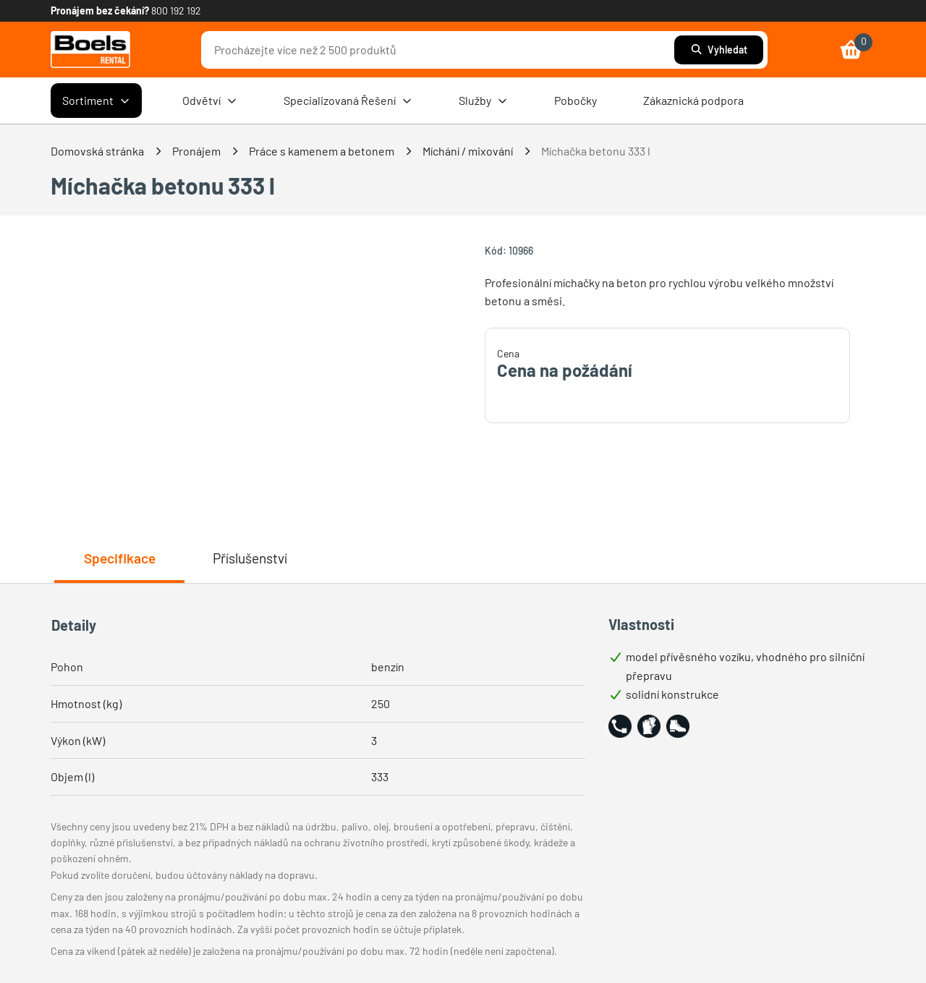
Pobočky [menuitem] (575, 100)
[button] (620, 726)
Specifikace (120, 558)
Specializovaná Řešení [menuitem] (348, 100)
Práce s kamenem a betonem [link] (321, 151)
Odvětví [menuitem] (209, 100)
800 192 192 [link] (176, 10)
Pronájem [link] (196, 151)
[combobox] (441, 49)
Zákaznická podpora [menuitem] (693, 100)
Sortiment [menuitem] (96, 100)
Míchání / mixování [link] (467, 151)
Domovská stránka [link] (97, 151)
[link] (90, 49)
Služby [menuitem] (483, 100)
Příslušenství (250, 558)
